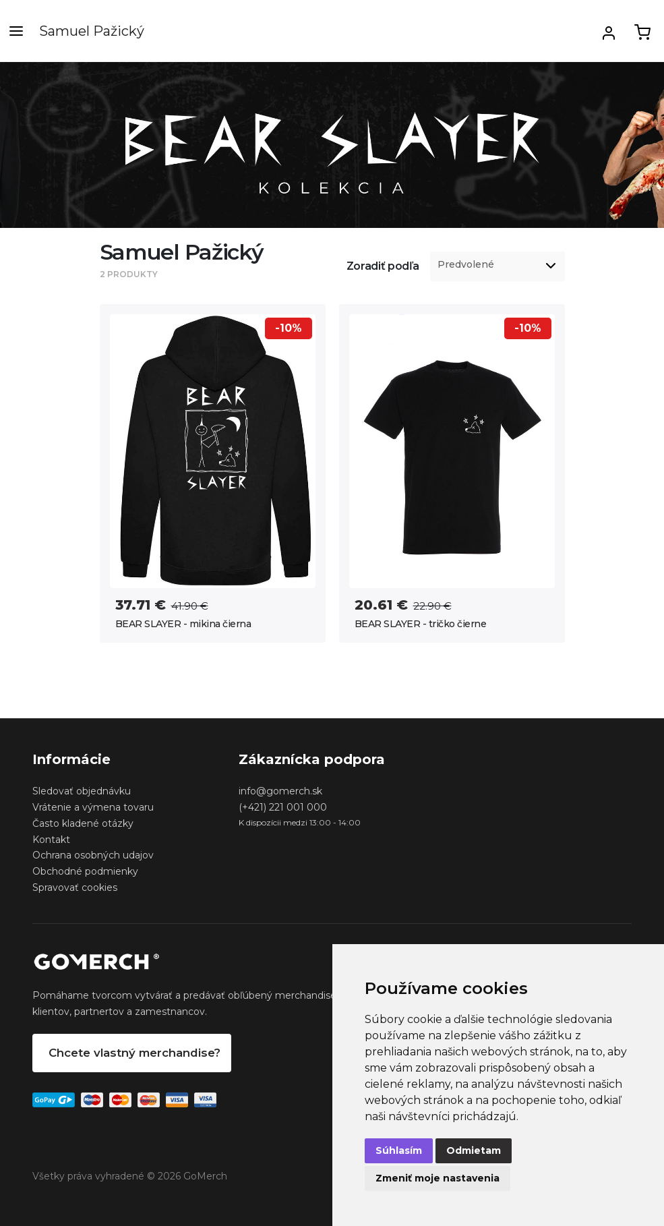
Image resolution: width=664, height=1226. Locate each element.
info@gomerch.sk (280, 791)
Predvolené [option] (465, 264)
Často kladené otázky (82, 823)
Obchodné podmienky (85, 871)
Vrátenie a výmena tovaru (93, 807)
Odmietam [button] (473, 1150)
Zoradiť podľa (382, 266)
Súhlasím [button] (398, 1150)
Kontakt (51, 840)
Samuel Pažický (91, 31)
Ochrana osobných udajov (93, 855)
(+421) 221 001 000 (283, 807)
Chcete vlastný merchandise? (134, 1052)
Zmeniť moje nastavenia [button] (437, 1178)
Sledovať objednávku (81, 791)
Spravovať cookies (74, 887)
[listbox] (497, 266)
